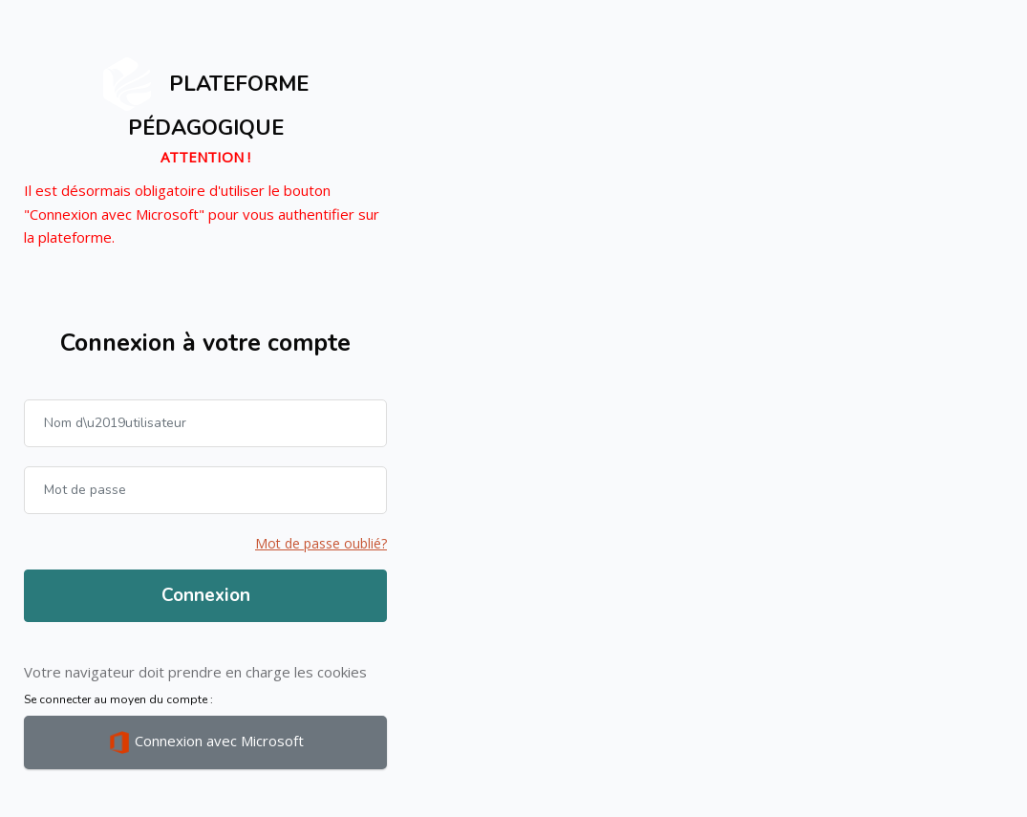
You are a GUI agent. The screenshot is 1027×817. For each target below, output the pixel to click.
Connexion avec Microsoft (206, 742)
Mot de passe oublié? (321, 543)
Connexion (205, 595)
